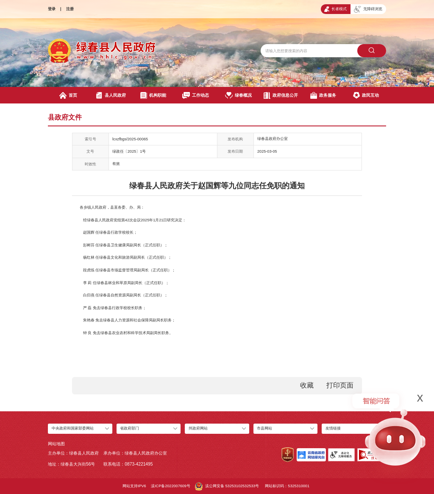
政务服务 (323, 95)
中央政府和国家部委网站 (73, 428)
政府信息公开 (281, 95)
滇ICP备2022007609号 (170, 486)
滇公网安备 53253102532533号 (227, 486)
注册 (70, 9)
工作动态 (195, 95)
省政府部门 (129, 428)
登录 (52, 9)
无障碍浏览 (368, 9)
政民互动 (366, 95)
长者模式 (335, 9)
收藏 (307, 385)
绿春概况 (238, 95)
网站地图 (56, 443)
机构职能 (153, 95)
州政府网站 (198, 428)
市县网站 (264, 428)
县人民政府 (111, 95)
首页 (68, 95)
